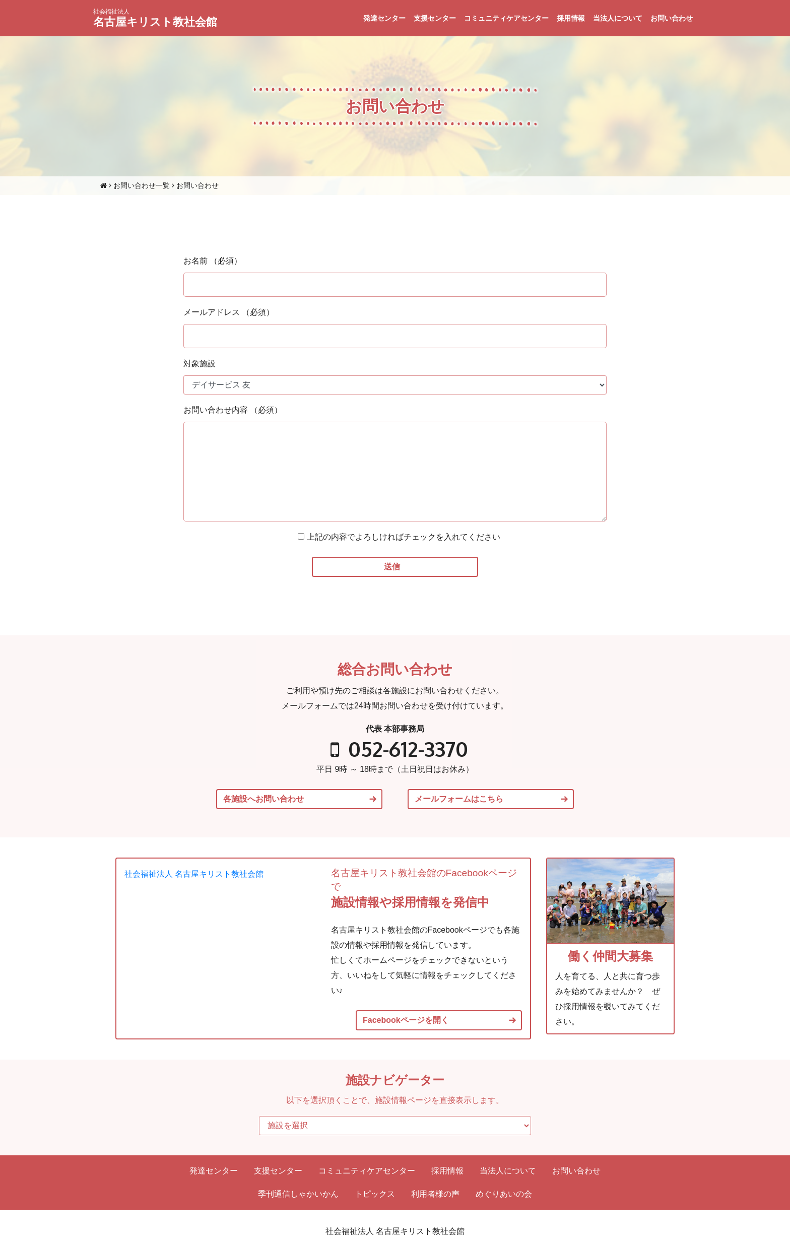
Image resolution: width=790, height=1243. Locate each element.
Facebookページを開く (406, 1020)
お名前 (212, 260)
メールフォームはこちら (459, 799)
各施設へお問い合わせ (263, 799)
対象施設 (199, 363)
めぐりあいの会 (504, 1194)
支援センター (435, 18)
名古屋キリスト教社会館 (155, 18)
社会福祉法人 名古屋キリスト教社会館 (194, 874)
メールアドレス (228, 312)
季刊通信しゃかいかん (298, 1194)
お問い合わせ (671, 18)
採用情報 (571, 18)
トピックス (375, 1194)
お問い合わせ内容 (232, 410)
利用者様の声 (435, 1194)
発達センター (384, 18)
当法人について (617, 18)
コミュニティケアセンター (506, 18)
